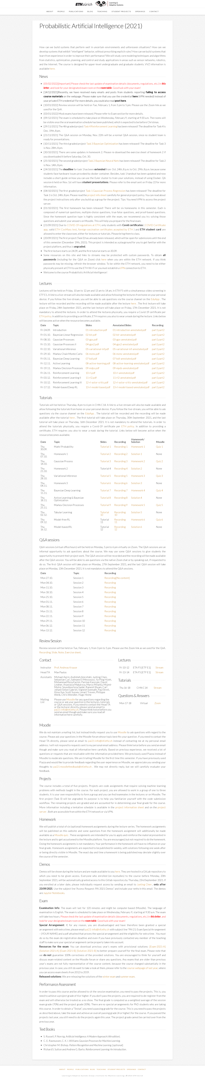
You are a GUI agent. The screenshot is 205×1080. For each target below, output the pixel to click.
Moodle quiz (61, 835)
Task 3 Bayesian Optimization (102, 143)
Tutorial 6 (105, 483)
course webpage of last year (142, 968)
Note (61, 652)
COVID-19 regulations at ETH (83, 225)
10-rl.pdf (90, 372)
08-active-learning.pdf (98, 363)
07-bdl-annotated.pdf (124, 358)
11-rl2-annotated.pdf (124, 377)
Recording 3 (120, 461)
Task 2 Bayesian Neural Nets (103, 160)
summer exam (127, 976)
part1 (155, 329)
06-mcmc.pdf (92, 353)
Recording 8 (120, 497)
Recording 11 (120, 521)
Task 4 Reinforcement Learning (100, 126)
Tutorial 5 (105, 475)
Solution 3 (136, 483)
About (62, 1069)
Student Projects (116, 1069)
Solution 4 (136, 497)
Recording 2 (120, 453)
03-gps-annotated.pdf (125, 339)
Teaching (101, 1069)
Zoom (157, 703)
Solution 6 (136, 526)
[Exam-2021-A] (157, 946)
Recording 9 (120, 504)
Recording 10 (120, 513)
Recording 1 (120, 446)
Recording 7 (120, 490)
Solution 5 (136, 512)
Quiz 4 (159, 490)
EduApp (155, 299)
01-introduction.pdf (96, 329)
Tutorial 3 (105, 461)
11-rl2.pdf (91, 377)
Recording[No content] (117, 577)
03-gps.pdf (91, 339)
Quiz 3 (159, 475)
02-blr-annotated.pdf (124, 334)
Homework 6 (138, 519)
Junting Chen (144, 884)
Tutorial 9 (105, 504)
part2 (161, 329)
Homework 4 (138, 490)
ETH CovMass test (66, 229)
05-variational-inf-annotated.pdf (130, 349)
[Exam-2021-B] (68, 950)
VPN (123, 268)
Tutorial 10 (104, 513)
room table (106, 87)
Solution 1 (136, 453)
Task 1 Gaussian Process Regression (105, 190)
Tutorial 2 (105, 453)
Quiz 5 (159, 504)
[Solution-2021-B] (86, 950)
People (70, 1069)
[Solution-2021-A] (49, 950)
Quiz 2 (159, 461)
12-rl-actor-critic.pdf (97, 382)
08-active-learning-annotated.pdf (131, 363)
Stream (159, 667)
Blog (92, 1069)
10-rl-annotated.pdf (123, 372)
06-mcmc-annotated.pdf (126, 353)
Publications (82, 1069)
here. (52, 68)
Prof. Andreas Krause (65, 667)
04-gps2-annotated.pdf (125, 344)
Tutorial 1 (105, 446)
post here (120, 100)
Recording (110, 582)
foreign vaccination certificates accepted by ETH (105, 229)
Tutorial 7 (105, 490)
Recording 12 (120, 528)
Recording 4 (120, 468)
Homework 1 (138, 446)
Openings (131, 1069)
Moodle (70, 699)
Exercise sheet (73, 652)
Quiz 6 (159, 519)
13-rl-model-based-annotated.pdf (131, 387)
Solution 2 (136, 468)
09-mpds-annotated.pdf (125, 368)
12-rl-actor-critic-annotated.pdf (130, 382)
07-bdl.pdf (91, 358)
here (135, 96)
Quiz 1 (159, 446)
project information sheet (130, 807)
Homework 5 (138, 504)
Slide (54, 652)
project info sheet (97, 195)
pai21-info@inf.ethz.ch (66, 709)
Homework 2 (138, 461)
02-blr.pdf (91, 334)
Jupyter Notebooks (53, 892)
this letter (156, 916)
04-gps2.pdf (92, 344)
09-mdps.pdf (92, 368)
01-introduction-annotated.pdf (129, 329)
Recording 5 (120, 475)
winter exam (109, 976)
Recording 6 (120, 483)
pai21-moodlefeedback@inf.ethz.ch (73, 766)
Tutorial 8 (105, 497)
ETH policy (45, 316)
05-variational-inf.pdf (97, 349)
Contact (142, 1069)
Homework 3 (138, 475)
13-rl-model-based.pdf (98, 387)
